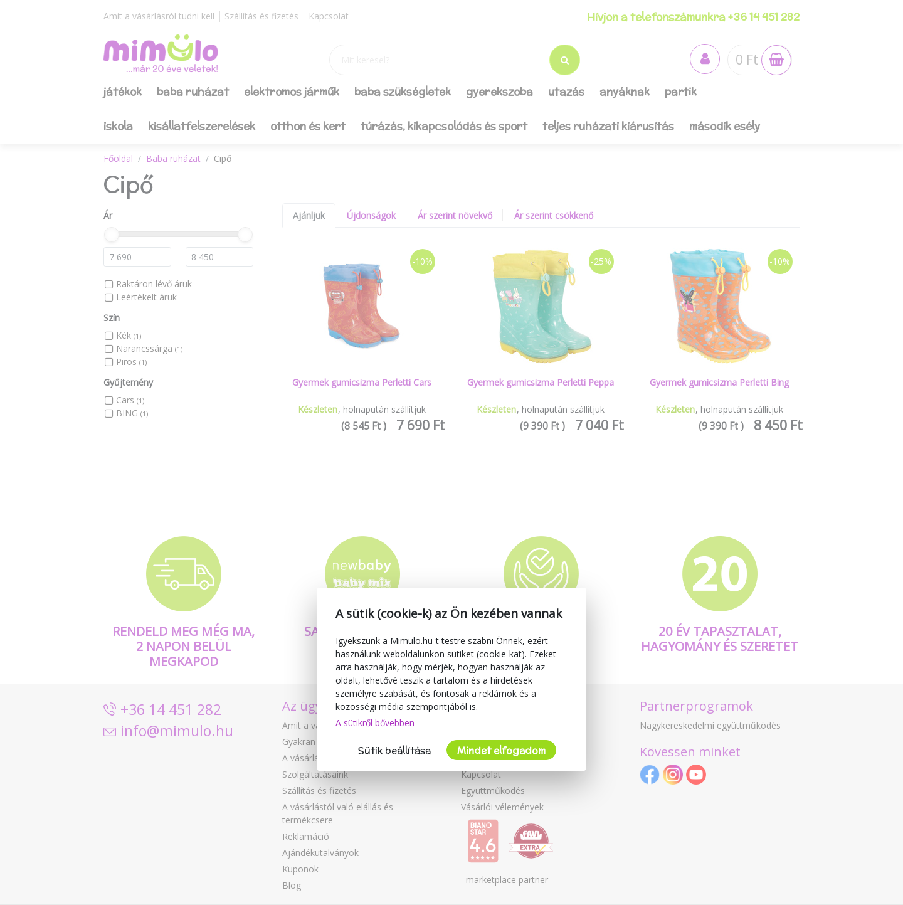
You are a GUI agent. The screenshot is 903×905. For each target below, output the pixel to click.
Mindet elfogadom (501, 750)
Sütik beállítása (394, 750)
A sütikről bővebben (375, 723)
